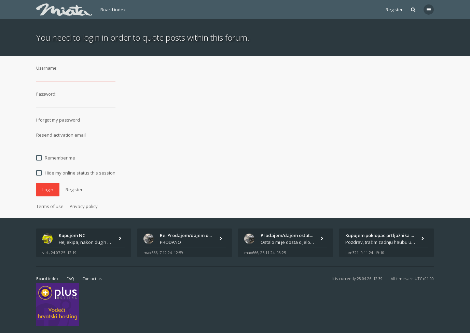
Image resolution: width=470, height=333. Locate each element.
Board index (113, 9)
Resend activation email (61, 135)
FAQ (70, 278)
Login (47, 189)
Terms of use (50, 206)
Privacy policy (84, 206)
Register (394, 9)
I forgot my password (58, 120)
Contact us (91, 278)
